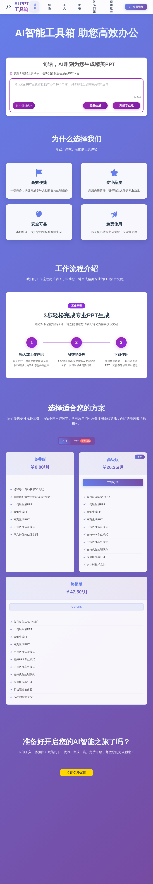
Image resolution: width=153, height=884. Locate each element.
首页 (34, 6)
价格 (79, 6)
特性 (49, 6)
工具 (64, 6)
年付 (83, 441)
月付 (63, 441)
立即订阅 (113, 482)
